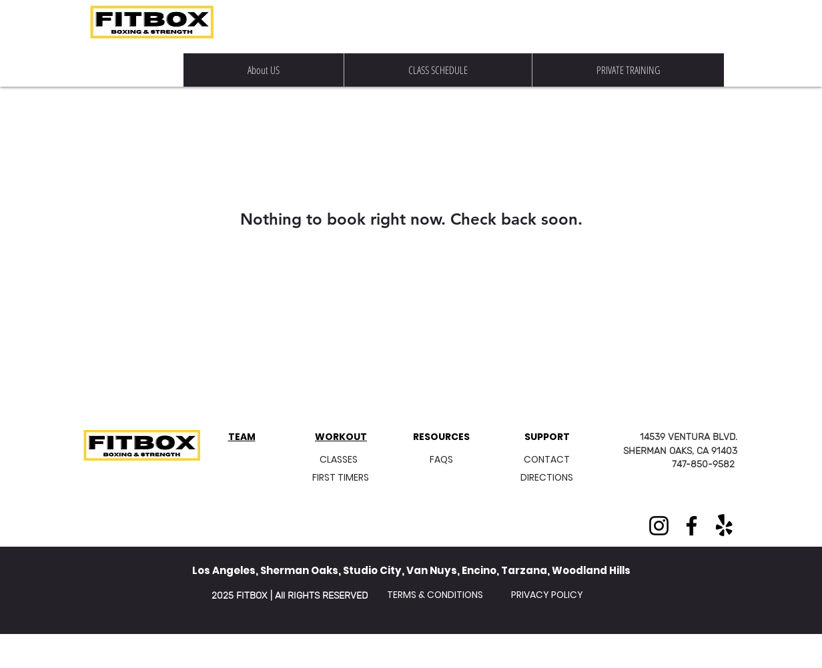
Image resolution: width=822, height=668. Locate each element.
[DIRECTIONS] (546, 478)
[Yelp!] (724, 526)
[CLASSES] (338, 460)
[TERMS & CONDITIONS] (435, 595)
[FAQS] (441, 460)
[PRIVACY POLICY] (547, 595)
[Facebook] (692, 526)
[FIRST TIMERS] (340, 478)
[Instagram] (659, 526)
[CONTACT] (546, 460)
